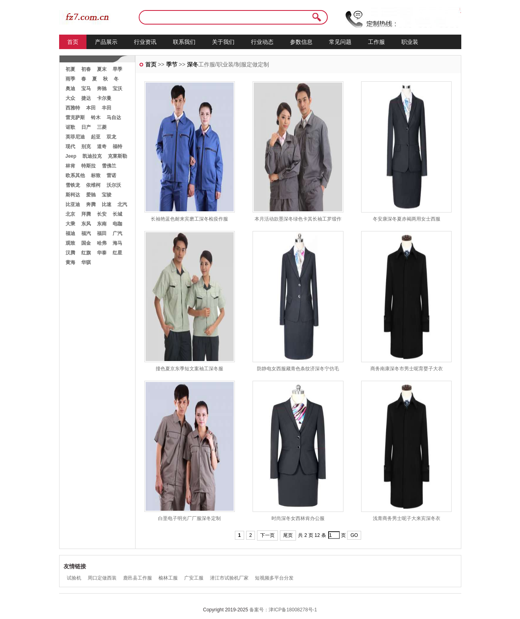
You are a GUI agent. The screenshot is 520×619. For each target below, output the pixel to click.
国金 (86, 243)
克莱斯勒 (117, 156)
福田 (102, 233)
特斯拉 (88, 166)
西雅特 (73, 108)
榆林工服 (168, 578)
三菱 (102, 127)
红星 (117, 253)
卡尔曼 (104, 98)
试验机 (74, 578)
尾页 (288, 535)
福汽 (86, 233)
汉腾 (70, 253)
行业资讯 (145, 42)
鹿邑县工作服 (137, 578)
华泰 (102, 253)
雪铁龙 (73, 185)
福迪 (70, 233)
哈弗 (102, 243)
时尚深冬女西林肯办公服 (298, 518)
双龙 (111, 137)
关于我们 (223, 42)
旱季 (117, 69)
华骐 (86, 262)
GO (354, 535)
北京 (70, 214)
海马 (117, 243)
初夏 (70, 69)
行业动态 (262, 42)
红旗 (86, 253)
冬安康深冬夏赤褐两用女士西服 (406, 219)
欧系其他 (75, 175)
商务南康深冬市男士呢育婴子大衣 (406, 368)
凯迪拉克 (92, 156)
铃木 (96, 117)
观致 (70, 243)
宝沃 (117, 88)
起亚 (96, 137)
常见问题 (340, 42)
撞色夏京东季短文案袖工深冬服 (189, 368)
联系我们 (184, 42)
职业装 (409, 42)
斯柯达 (73, 195)
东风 (86, 224)
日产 (86, 127)
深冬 (192, 64)
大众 (70, 98)
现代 (70, 146)
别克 (86, 146)
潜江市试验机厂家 (229, 578)
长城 (117, 214)
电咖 (117, 224)
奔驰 (102, 88)
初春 (86, 69)
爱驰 (91, 195)
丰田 (106, 108)
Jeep (71, 156)
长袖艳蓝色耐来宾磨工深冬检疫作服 (189, 219)
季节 (171, 64)
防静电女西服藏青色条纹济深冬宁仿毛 (298, 368)
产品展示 (106, 42)
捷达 (86, 98)
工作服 (376, 42)
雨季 (70, 79)
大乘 (70, 224)
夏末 (102, 69)
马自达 (114, 117)
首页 (72, 42)
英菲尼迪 (75, 137)
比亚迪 (73, 204)
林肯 (70, 166)
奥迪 (70, 88)
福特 (117, 146)
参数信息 (301, 42)
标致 (96, 175)
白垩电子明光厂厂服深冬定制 (189, 518)
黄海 (70, 262)
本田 (91, 108)
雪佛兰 (109, 166)
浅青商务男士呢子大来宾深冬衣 (406, 518)
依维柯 (93, 185)
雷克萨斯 (75, 117)
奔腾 (91, 204)
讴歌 (70, 127)
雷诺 (111, 175)
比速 (106, 204)
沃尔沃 (114, 185)
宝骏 (106, 195)
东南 (102, 224)
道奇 (102, 146)
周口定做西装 (102, 578)
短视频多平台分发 (274, 578)
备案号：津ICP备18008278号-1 (283, 610)
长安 (102, 214)
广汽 (117, 233)
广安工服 (193, 578)
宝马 (86, 88)
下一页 (267, 535)
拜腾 (86, 214)
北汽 (122, 204)
